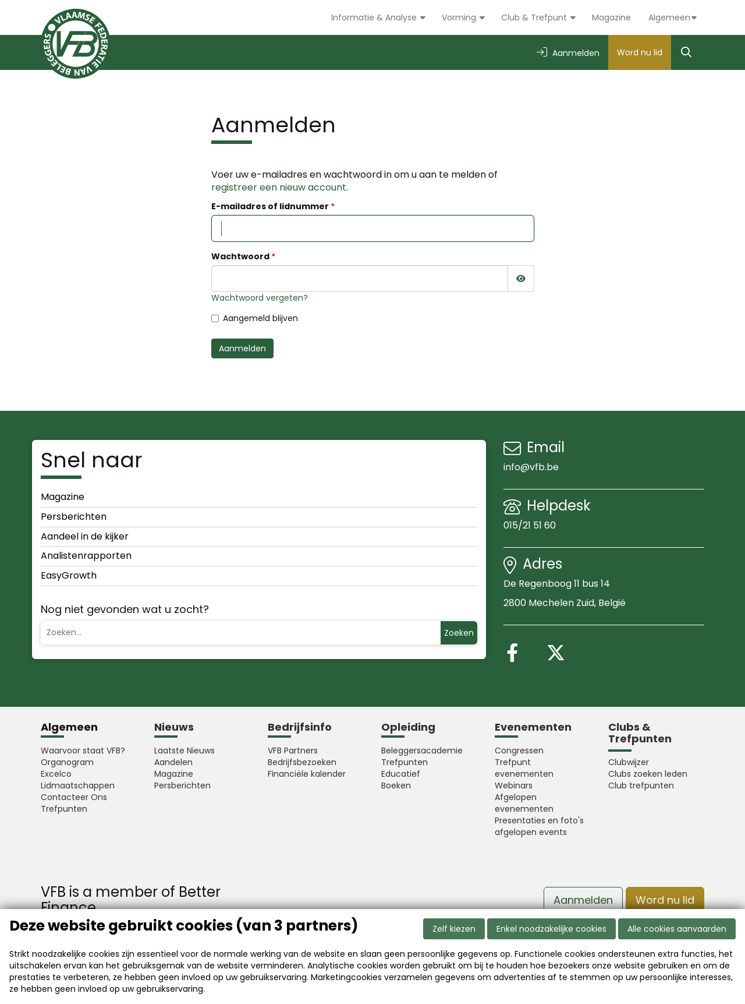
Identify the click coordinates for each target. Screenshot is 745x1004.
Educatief (400, 774)
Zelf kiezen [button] (454, 929)
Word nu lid (639, 52)
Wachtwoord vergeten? (259, 298)
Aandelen (173, 762)
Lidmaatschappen (78, 785)
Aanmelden (242, 348)
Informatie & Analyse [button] (375, 17)
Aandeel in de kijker (85, 536)
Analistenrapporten (86, 555)
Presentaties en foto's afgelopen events (539, 826)
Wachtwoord (240, 256)
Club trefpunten (641, 785)
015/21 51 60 (530, 525)
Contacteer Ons (74, 797)
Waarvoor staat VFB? (83, 750)
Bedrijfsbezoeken (302, 762)
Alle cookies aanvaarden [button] (676, 929)
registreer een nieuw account (278, 187)
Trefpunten (64, 809)
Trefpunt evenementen (524, 768)
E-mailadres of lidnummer (270, 206)
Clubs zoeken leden (647, 774)
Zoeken (459, 633)
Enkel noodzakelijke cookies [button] (551, 929)
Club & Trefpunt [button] (535, 17)
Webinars (514, 785)
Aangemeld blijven (254, 318)
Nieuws (174, 727)
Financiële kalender (307, 774)
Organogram (67, 762)
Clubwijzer (628, 762)
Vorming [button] (460, 17)
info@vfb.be (531, 467)
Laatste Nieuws (184, 750)
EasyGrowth (69, 575)
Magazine (611, 17)
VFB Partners (293, 750)
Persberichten (74, 516)
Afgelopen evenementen (524, 803)
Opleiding (408, 727)
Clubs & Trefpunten (640, 733)
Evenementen (533, 727)
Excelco (56, 774)
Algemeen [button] (669, 17)
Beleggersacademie (422, 750)
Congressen (519, 750)
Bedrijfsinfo (300, 727)
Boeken (396, 785)
